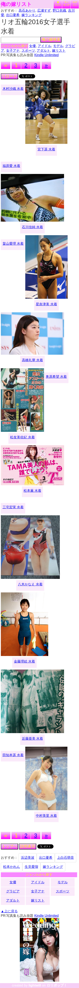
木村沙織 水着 (13, 88)
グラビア (13, 891)
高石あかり (27, 10)
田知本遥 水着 (13, 755)
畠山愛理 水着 (13, 243)
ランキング (66, 3)
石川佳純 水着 (32, 227)
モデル (58, 46)
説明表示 (27, 846)
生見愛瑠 (31, 866)
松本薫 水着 (32, 490)
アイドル (44, 46)
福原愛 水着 (11, 166)
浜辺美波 (27, 857)
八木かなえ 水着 (30, 584)
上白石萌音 (65, 857)
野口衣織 (59, 10)
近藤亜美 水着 (32, 738)
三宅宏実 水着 (13, 507)
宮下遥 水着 (46, 149)
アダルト (43, 50)
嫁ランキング (31, 15)
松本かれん (11, 866)
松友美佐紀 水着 (22, 437)
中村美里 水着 (46, 815)
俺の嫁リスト (16, 4)
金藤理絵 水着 (24, 661)
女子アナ (13, 50)
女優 (32, 46)
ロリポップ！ (57, 985)
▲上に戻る (9, 911)
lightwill (34, 985)
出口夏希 (13, 15)
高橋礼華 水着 (32, 360)
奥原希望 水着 (56, 376)
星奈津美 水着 (46, 304)
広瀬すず (44, 10)
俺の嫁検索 (51, 40)
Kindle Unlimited (46, 55)
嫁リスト (58, 3)
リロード (9, 76)
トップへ (9, 846)
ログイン (75, 3)
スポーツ (28, 50)
